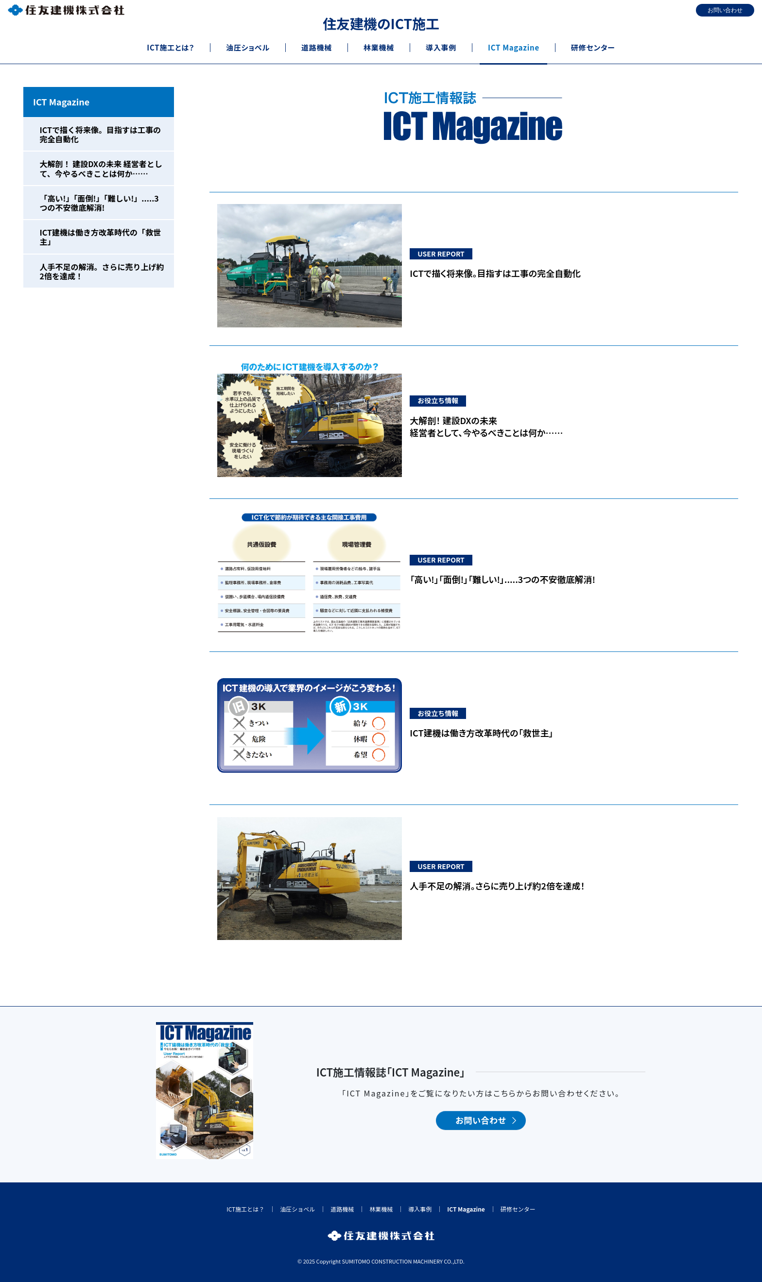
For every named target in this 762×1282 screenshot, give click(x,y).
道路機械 (342, 1209)
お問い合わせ (481, 1120)
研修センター (518, 1209)
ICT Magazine (61, 101)
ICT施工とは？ (245, 1209)
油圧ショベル (297, 1209)
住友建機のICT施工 (381, 23)
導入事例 (420, 1209)
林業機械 (381, 1209)
